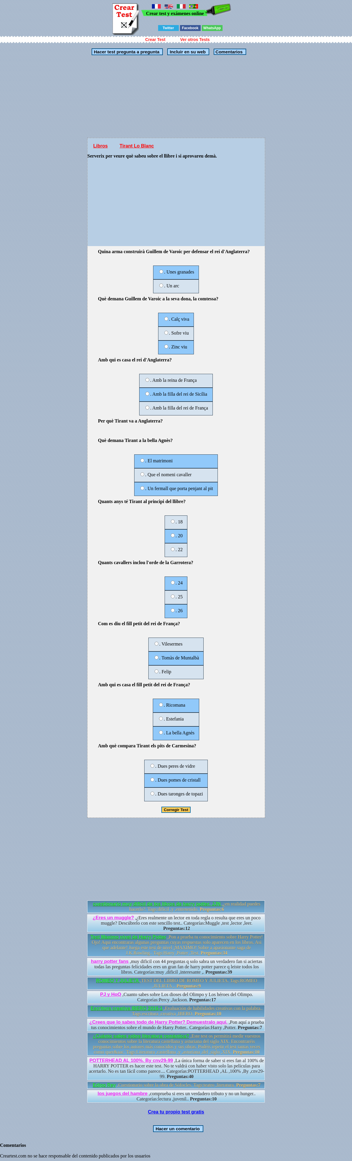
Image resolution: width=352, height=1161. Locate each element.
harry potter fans (110, 961)
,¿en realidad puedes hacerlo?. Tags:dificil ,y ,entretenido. (176, 906)
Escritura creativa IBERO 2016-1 (126, 1008)
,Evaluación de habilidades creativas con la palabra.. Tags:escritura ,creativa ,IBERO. (176, 1011)
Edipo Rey (104, 1085)
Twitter (168, 28)
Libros (100, 145)
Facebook (190, 28)
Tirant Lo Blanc (136, 145)
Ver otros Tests (195, 39)
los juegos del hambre (122, 1093)
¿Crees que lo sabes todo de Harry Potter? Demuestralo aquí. (158, 1022)
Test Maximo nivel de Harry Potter (128, 936)
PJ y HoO (110, 994)
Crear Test (155, 39)
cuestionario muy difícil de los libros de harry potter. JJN (157, 903)
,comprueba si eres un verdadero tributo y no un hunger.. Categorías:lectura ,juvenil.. (177, 1096)
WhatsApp (212, 28)
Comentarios (228, 51)
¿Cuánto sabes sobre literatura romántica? (141, 1036)
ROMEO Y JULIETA (118, 980)
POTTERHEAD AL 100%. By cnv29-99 (131, 1060)
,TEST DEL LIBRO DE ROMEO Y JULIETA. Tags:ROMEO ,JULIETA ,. (176, 983)
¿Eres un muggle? (113, 917)
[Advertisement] (176, 96)
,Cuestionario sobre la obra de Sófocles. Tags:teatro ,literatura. (177, 1085)
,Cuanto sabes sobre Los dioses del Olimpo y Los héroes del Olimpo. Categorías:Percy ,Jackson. (176, 997)
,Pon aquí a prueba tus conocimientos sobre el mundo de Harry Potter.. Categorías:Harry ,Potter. (176, 1025)
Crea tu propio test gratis (176, 1111)
